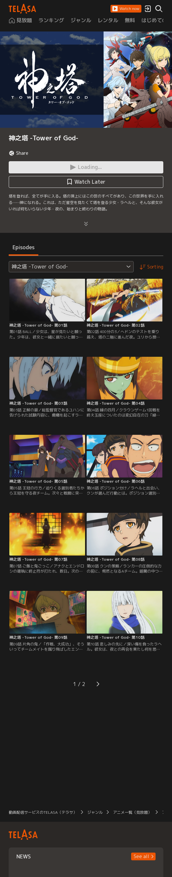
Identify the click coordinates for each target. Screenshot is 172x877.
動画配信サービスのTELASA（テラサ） (43, 812)
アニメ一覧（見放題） (132, 812)
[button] (125, 9)
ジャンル (95, 812)
